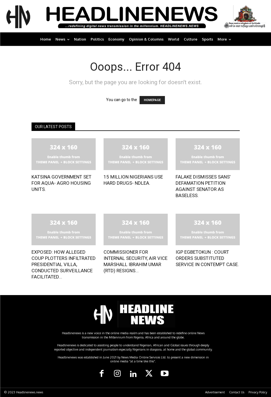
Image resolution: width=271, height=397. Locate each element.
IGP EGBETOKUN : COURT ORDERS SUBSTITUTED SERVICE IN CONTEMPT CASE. (207, 258)
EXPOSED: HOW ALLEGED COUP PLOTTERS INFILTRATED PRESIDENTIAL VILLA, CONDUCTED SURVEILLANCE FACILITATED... (64, 264)
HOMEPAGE (152, 100)
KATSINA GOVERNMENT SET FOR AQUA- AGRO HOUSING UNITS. (61, 183)
